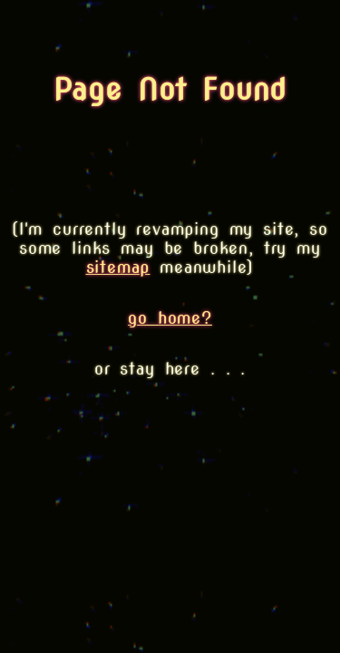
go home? (170, 317)
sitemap (118, 267)
